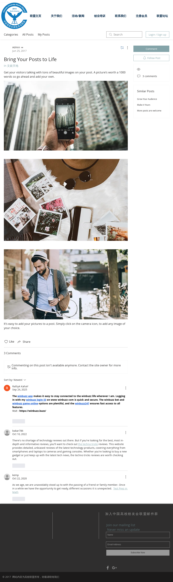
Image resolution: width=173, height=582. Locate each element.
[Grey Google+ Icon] (114, 567)
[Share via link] (23, 342)
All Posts (28, 34)
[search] (124, 34)
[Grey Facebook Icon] (107, 567)
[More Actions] (126, 48)
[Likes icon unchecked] (6, 342)
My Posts (44, 34)
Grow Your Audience (147, 99)
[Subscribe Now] (138, 552)
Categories (11, 34)
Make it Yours (143, 104)
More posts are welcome (149, 110)
